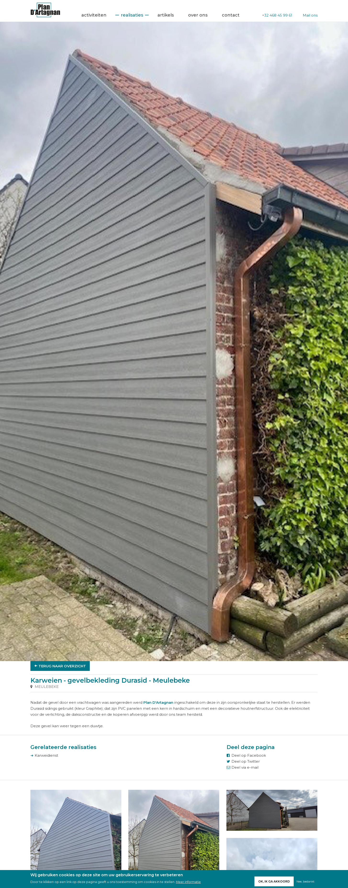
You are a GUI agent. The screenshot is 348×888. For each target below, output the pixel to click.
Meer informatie (188, 882)
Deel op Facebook (248, 755)
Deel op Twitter (245, 761)
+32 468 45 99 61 (277, 15)
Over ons (198, 15)
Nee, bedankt (305, 881)
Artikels (165, 15)
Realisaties (132, 15)
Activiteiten (94, 15)
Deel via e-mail (244, 767)
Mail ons (310, 15)
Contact (231, 15)
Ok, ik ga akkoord (274, 881)
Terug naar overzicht (62, 666)
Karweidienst (46, 755)
